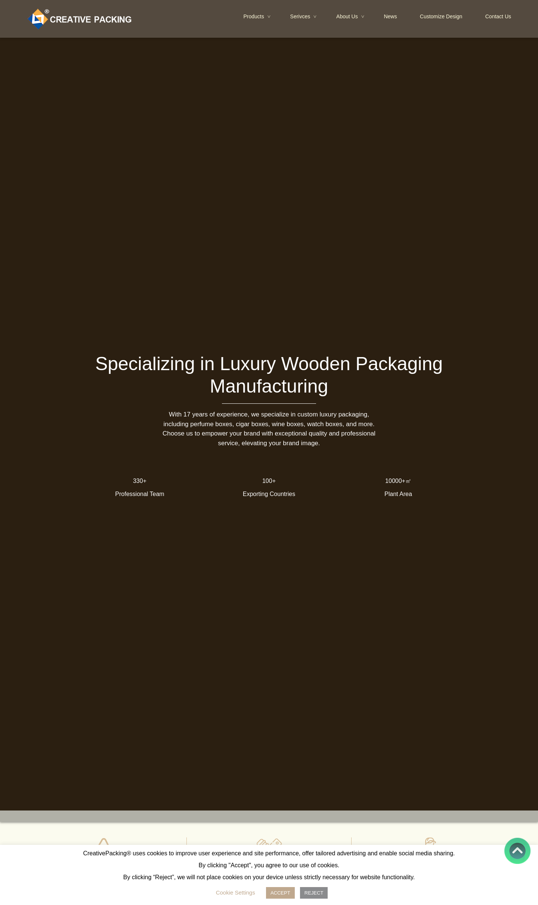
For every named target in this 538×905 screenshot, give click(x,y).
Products (258, 16)
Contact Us (498, 16)
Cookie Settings (235, 892)
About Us (350, 16)
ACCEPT (280, 893)
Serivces (304, 16)
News (390, 16)
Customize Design (441, 16)
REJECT (314, 893)
